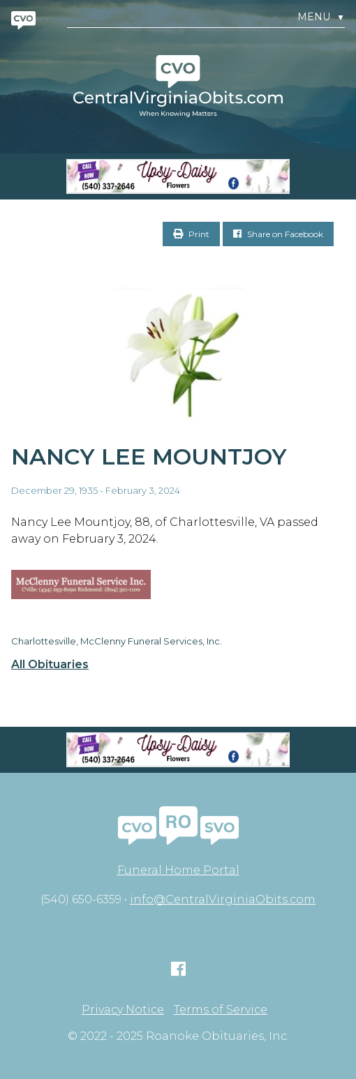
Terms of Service (220, 1010)
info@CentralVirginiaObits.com (223, 899)
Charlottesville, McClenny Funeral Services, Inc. (116, 641)
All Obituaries (50, 664)
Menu (321, 17)
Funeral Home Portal (178, 870)
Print (191, 234)
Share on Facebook (278, 234)
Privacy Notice (123, 1010)
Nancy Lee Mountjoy (149, 456)
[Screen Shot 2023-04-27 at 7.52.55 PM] (178, 176)
